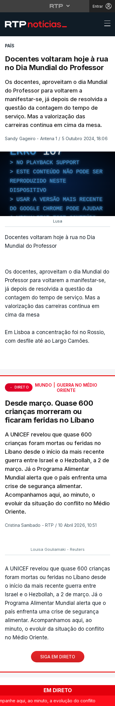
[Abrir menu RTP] (57, 6)
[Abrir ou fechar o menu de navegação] (105, 24)
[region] (57, 184)
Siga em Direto (57, 656)
